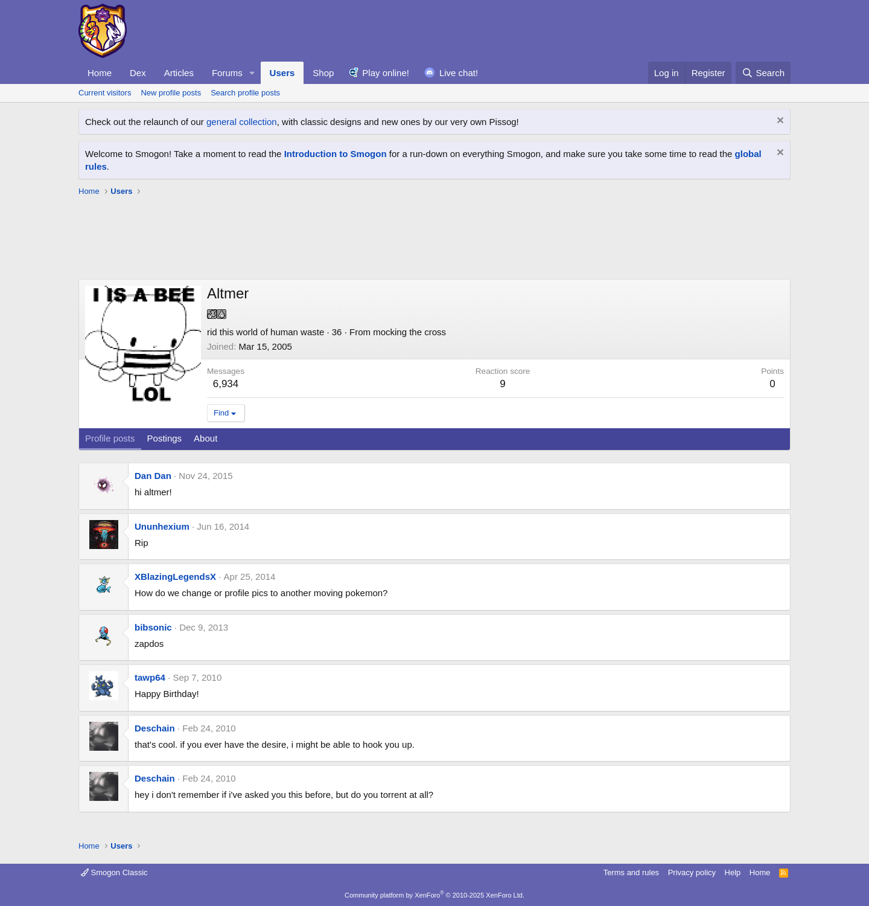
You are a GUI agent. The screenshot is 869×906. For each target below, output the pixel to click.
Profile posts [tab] (110, 438)
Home (100, 73)
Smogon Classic (114, 872)
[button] (252, 73)
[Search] (763, 73)
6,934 (226, 384)
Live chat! (458, 73)
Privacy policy (692, 872)
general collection (241, 122)
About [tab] (205, 438)
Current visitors (104, 92)
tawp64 (150, 677)
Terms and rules (631, 872)
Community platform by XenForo (434, 895)
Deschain (155, 728)
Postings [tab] (164, 438)
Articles (179, 73)
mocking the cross (409, 332)
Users (282, 73)
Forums (227, 73)
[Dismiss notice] (779, 121)
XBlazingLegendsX (175, 576)
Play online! (385, 73)
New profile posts (171, 92)
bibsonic (153, 627)
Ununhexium (162, 526)
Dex (138, 73)
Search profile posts (245, 92)
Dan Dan (153, 476)
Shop (323, 73)
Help (733, 872)
